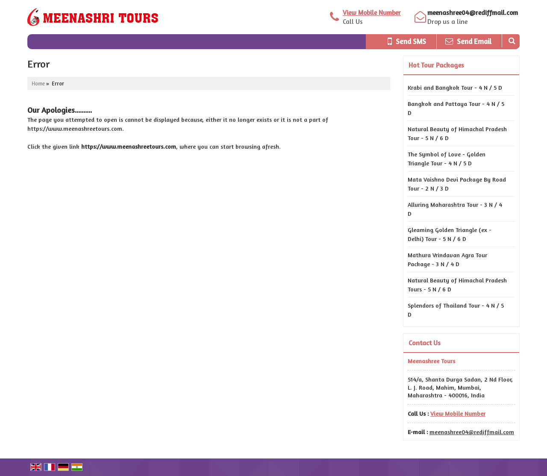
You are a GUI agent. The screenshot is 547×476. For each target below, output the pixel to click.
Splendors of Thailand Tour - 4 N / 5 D (456, 310)
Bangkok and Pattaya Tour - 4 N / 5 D (456, 108)
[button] (372, 13)
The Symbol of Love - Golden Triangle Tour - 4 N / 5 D (446, 158)
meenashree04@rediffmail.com (472, 13)
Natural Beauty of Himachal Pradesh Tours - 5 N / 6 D (457, 284)
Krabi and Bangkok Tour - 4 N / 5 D (455, 87)
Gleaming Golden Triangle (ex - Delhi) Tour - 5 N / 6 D (449, 234)
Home (38, 83)
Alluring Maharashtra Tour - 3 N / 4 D (455, 209)
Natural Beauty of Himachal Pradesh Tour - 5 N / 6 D (457, 133)
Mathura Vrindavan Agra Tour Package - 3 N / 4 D (447, 259)
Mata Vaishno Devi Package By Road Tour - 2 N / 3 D (457, 184)
